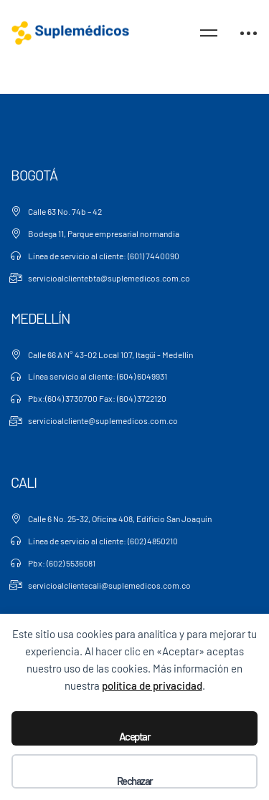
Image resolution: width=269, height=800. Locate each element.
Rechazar (135, 780)
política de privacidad (152, 685)
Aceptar (135, 736)
